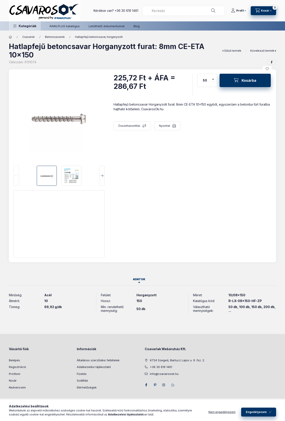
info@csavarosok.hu (164, 374)
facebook (146, 384)
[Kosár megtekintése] (263, 10)
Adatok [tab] (139, 279)
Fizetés (82, 374)
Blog (137, 26)
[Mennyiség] (205, 80)
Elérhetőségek (87, 387)
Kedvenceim (17, 387)
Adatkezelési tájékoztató (94, 367)
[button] (25, 26)
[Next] (102, 176)
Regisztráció (17, 367)
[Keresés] (213, 10)
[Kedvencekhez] (267, 69)
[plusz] (213, 77)
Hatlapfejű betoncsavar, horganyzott (99, 37)
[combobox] (183, 10)
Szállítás (82, 380)
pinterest (155, 384)
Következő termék (262, 50)
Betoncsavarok (55, 37)
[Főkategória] (10, 37)
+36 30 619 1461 (126, 10)
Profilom (14, 374)
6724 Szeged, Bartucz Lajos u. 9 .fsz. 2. (177, 360)
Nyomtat (164, 125)
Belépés (14, 360)
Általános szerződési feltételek (98, 360)
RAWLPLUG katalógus (65, 26)
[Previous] (16, 176)
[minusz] (213, 83)
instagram (163, 384)
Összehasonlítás (129, 125)
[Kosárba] (245, 80)
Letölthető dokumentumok (107, 26)
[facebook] (271, 62)
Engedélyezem (256, 412)
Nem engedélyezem (222, 412)
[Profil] (238, 10)
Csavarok (28, 37)
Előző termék (232, 50)
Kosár (13, 380)
